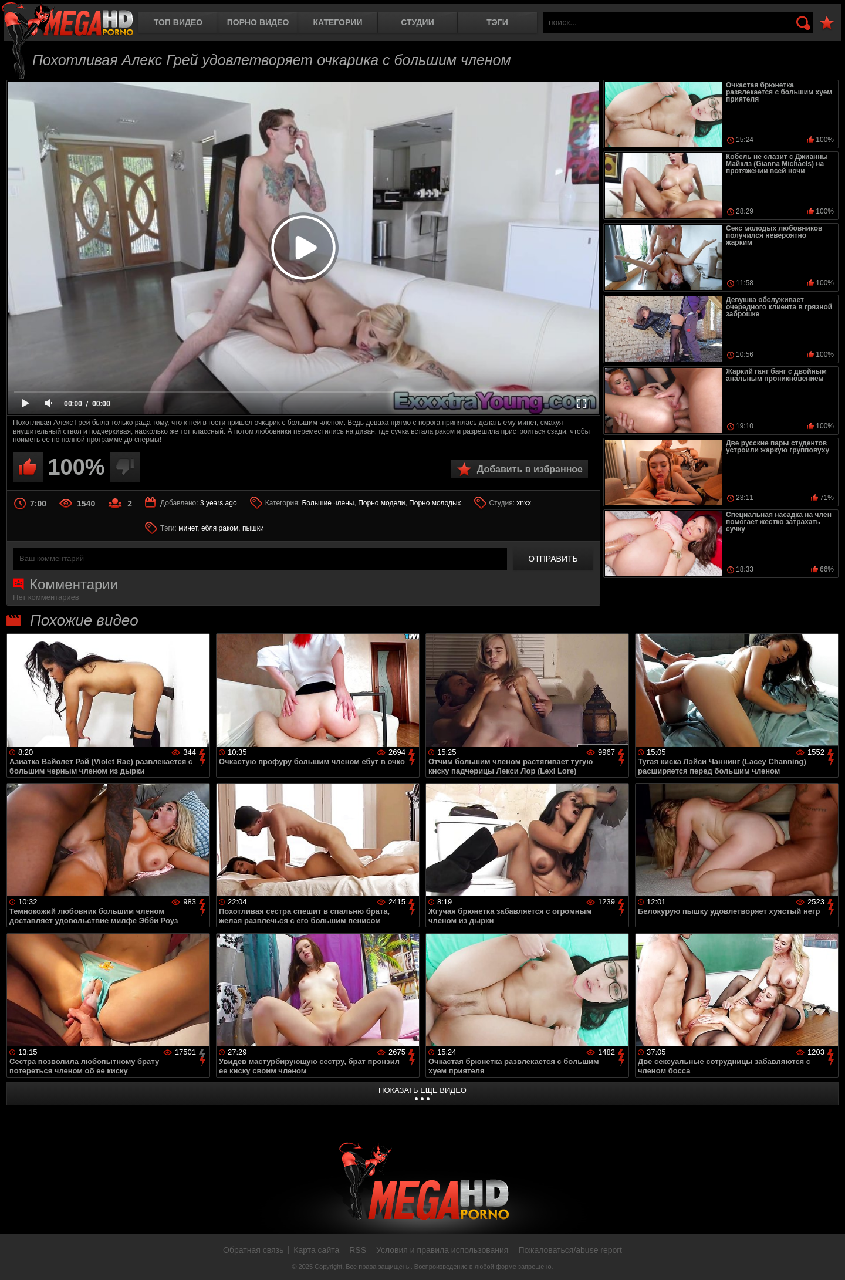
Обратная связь (253, 1250)
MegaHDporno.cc (67, 20)
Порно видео (258, 22)
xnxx (523, 503)
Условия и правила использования (442, 1250)
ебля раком (219, 528)
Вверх (827, 1258)
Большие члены (328, 503)
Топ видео (178, 22)
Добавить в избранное (530, 469)
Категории (338, 22)
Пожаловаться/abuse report (570, 1250)
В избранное (827, 23)
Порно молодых (435, 503)
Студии (417, 22)
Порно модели (381, 503)
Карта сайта (316, 1250)
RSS (357, 1250)
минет (187, 528)
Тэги (497, 22)
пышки (253, 528)
